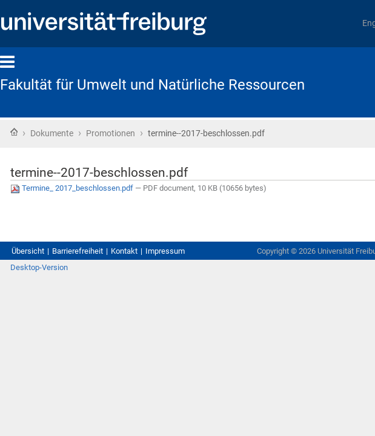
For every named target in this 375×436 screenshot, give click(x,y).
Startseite (14, 133)
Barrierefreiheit (92, 252)
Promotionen (134, 134)
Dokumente (60, 134)
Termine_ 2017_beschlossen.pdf (92, 192)
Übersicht (31, 252)
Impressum (200, 252)
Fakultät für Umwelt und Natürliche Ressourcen (161, 84)
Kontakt (150, 252)
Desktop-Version (45, 282)
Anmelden (343, 282)
